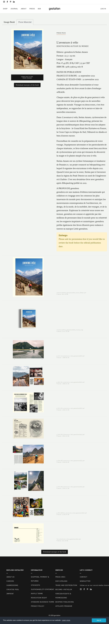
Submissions (12, 585)
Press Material (24, 22)
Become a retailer (63, 589)
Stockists (35, 585)
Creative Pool (13, 589)
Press (32, 8)
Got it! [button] (99, 620)
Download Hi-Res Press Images (27, 77)
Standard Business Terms (42, 602)
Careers (10, 581)
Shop (5, 8)
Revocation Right (39, 598)
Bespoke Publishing (64, 602)
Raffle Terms (37, 594)
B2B (39, 8)
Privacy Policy (37, 606)
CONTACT (83, 577)
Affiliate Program (63, 606)
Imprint (10, 594)
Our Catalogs (61, 581)
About (23, 8)
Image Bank (10, 22)
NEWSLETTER (85, 581)
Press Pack (61, 33)
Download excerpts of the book (27, 85)
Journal (14, 8)
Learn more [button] (66, 620)
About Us (10, 577)
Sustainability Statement (42, 589)
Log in (103, 8)
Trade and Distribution (66, 585)
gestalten (57, 615)
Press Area (60, 577)
